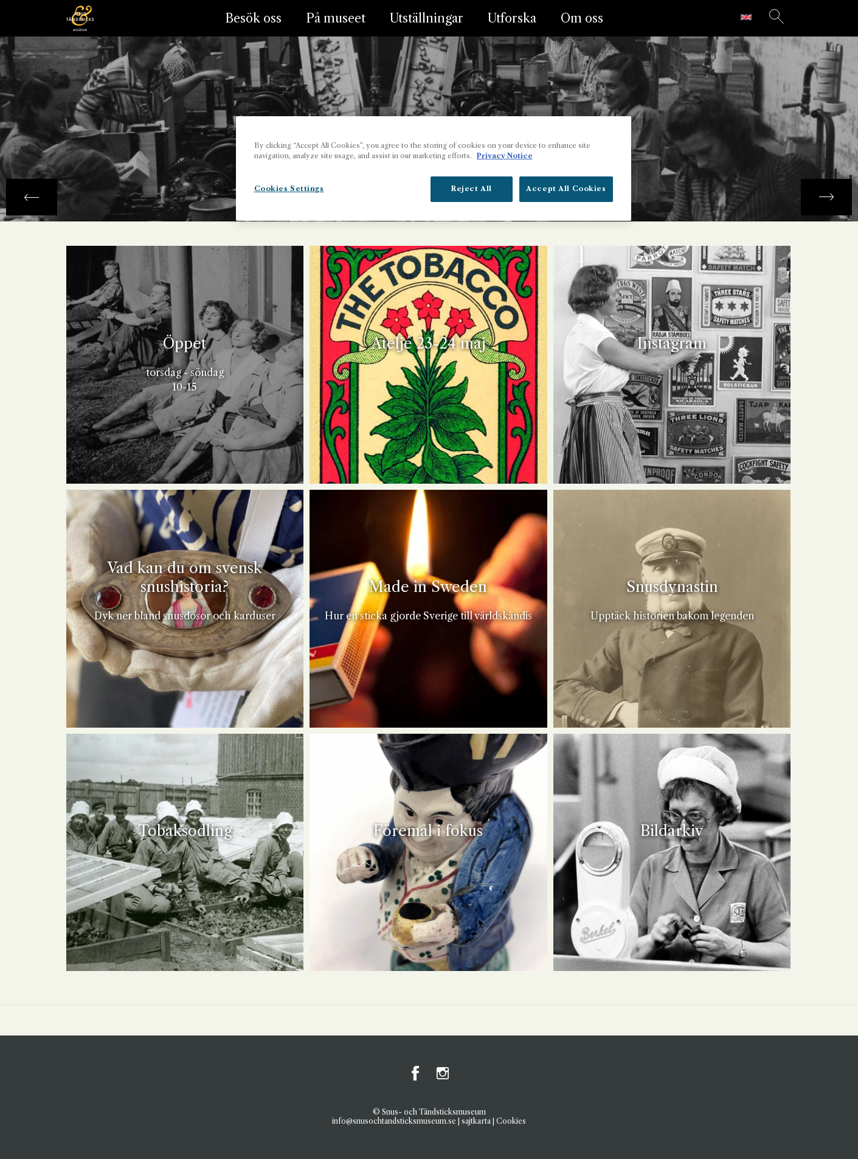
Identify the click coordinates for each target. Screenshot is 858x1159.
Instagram (442, 1073)
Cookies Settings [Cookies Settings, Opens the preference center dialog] (289, 188)
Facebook (416, 1073)
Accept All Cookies (566, 188)
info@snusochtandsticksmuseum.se (394, 1121)
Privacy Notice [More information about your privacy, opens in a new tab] (505, 155)
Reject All (471, 188)
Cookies (511, 1121)
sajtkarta (476, 1121)
